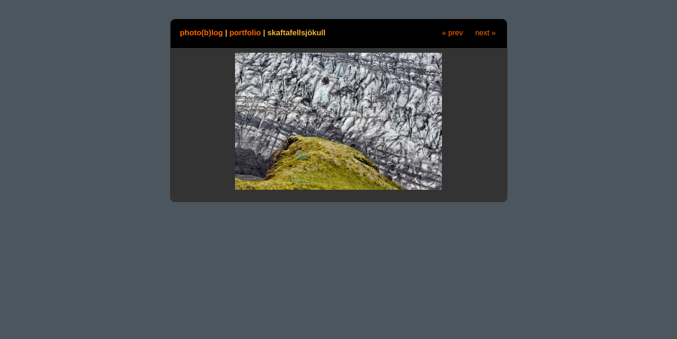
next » (485, 33)
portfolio (245, 32)
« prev (452, 33)
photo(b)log (201, 32)
